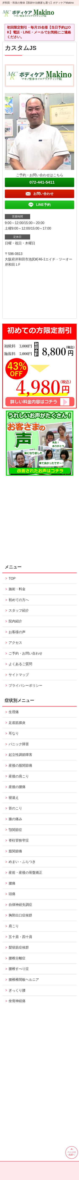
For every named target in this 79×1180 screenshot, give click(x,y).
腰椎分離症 (17, 958)
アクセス (15, 642)
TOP (12, 578)
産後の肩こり (19, 776)
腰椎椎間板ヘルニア (24, 979)
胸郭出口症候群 (20, 915)
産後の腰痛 (17, 787)
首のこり (15, 808)
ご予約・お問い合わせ (25, 653)
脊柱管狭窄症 (19, 840)
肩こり (14, 926)
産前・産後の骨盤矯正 (25, 872)
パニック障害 (19, 744)
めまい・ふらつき (22, 862)
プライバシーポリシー (25, 685)
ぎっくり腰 (17, 990)
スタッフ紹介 (19, 610)
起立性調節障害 (20, 754)
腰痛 (12, 883)
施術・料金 (17, 589)
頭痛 (12, 894)
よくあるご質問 (20, 664)
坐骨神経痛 (17, 1001)
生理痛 (14, 712)
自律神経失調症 (20, 904)
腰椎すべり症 (19, 969)
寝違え (14, 797)
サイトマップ (19, 675)
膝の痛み (15, 819)
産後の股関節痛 (20, 765)
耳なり (14, 733)
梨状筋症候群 (19, 947)
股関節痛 (15, 851)
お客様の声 (17, 632)
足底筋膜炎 (17, 723)
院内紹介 (15, 621)
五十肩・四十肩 (20, 937)
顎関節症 (15, 830)
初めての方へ (19, 600)
